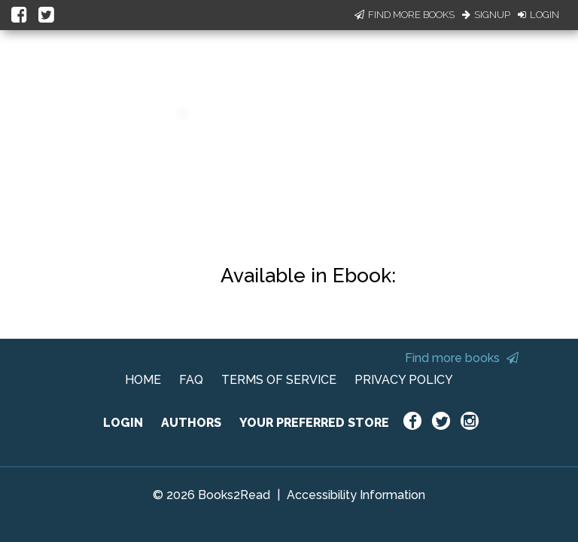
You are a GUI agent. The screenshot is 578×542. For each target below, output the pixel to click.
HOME (143, 380)
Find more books (462, 358)
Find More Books (404, 14)
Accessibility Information (356, 495)
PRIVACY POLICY (403, 380)
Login (538, 14)
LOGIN (123, 423)
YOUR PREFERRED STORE (314, 423)
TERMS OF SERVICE (278, 380)
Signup (486, 14)
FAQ (191, 380)
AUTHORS (191, 423)
